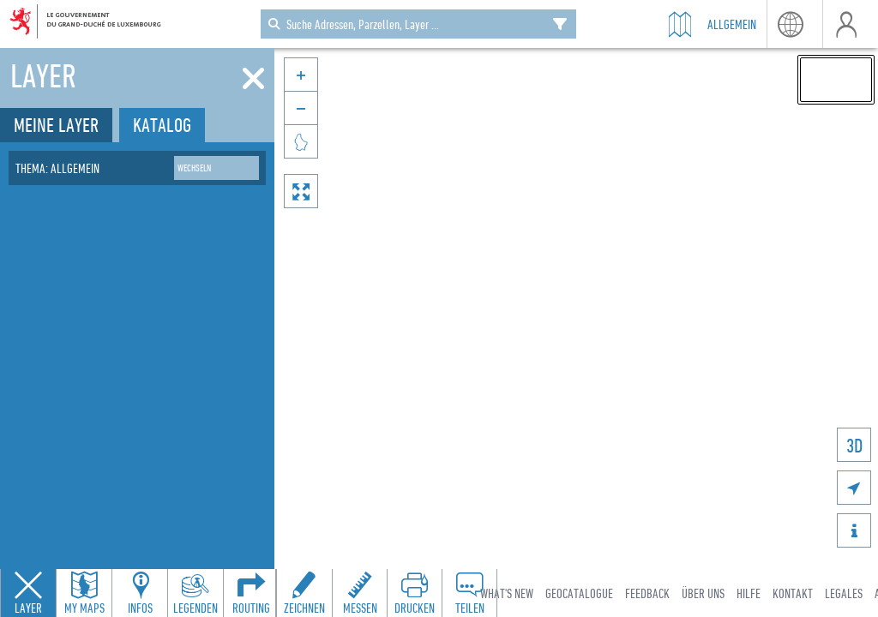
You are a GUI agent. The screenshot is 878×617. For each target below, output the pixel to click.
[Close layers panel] (28, 593)
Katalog (162, 124)
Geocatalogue (579, 593)
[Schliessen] (253, 79)
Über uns (703, 593)
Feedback (647, 593)
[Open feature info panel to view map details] (139, 593)
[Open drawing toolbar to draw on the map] (304, 593)
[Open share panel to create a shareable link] (469, 593)
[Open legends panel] (195, 593)
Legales (844, 593)
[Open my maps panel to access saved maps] (84, 593)
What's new (506, 593)
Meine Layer (56, 124)
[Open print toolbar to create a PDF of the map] (414, 593)
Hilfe (749, 593)
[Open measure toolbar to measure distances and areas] (359, 593)
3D (854, 445)
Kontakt (793, 593)
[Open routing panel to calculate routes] (251, 593)
